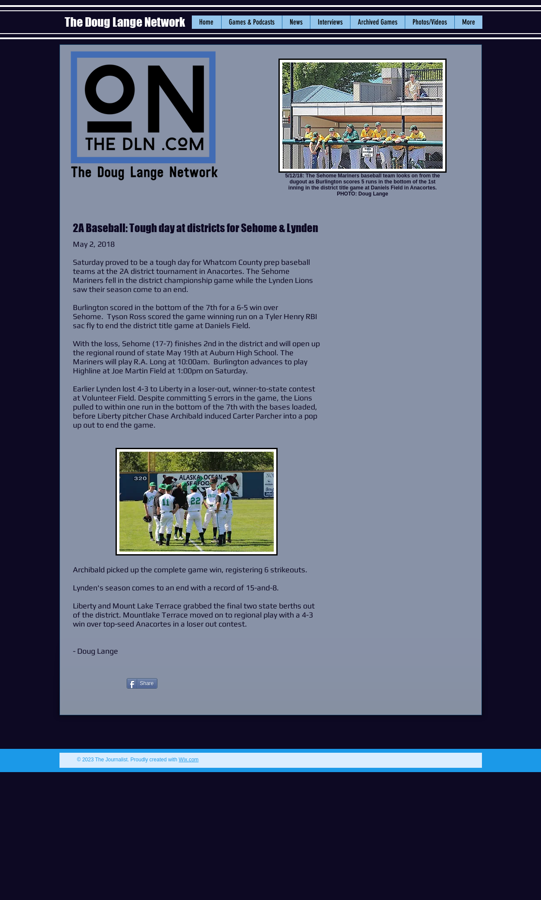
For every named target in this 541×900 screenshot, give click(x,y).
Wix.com (189, 760)
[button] (296, 22)
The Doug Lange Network (126, 22)
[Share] (142, 683)
